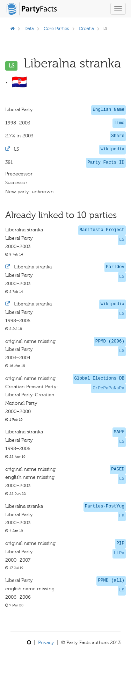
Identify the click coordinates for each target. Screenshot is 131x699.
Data (29, 28)
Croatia (86, 28)
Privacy (46, 643)
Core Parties (56, 28)
